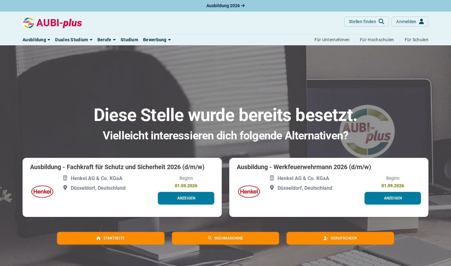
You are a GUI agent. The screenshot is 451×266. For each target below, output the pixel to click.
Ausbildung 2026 (225, 5)
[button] (36, 40)
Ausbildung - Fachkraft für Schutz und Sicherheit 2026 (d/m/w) (117, 167)
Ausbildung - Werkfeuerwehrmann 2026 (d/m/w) (304, 167)
